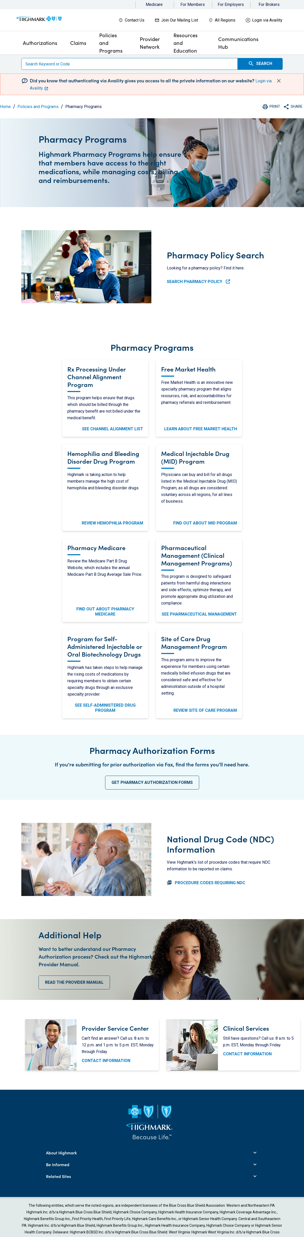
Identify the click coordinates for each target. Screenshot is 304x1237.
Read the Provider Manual (74, 982)
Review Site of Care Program (205, 710)
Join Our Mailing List (179, 20)
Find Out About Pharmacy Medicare (105, 612)
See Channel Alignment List (112, 428)
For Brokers (269, 4)
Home (5, 106)
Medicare (154, 4)
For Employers (231, 4)
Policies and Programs (38, 106)
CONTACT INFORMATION (106, 1060)
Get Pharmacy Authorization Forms (152, 782)
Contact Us (134, 20)
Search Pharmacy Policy (198, 281)
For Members (192, 4)
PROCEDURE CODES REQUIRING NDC (206, 882)
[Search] (129, 64)
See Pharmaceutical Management (199, 614)
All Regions (225, 20)
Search (260, 64)
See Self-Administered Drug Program (105, 708)
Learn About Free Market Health (200, 428)
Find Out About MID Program (205, 523)
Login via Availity (267, 20)
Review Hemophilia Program (112, 523)
